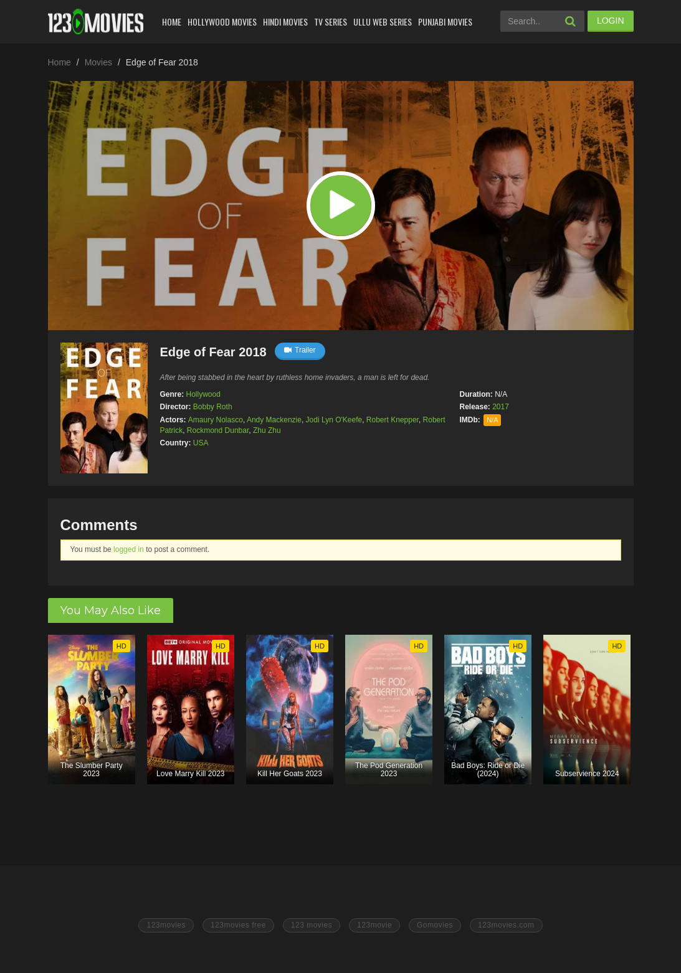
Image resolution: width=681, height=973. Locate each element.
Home (171, 21)
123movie (374, 925)
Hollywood (203, 394)
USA (201, 443)
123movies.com (506, 925)
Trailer (300, 350)
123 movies (311, 925)
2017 (500, 406)
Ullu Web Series (382, 21)
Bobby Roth (212, 406)
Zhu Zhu (267, 430)
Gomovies (435, 925)
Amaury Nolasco (215, 419)
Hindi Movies (285, 21)
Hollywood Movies (222, 21)
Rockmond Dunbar (218, 430)
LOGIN (610, 21)
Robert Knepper (392, 419)
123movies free (238, 925)
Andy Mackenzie (274, 419)
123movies (166, 925)
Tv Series (330, 21)
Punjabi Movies (445, 21)
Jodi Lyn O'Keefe (334, 419)
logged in (128, 549)
